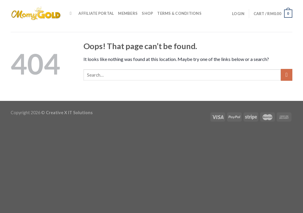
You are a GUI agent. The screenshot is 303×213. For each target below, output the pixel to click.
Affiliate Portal (96, 13)
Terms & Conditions (179, 13)
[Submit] (286, 74)
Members (128, 13)
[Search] (72, 13)
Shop (147, 13)
